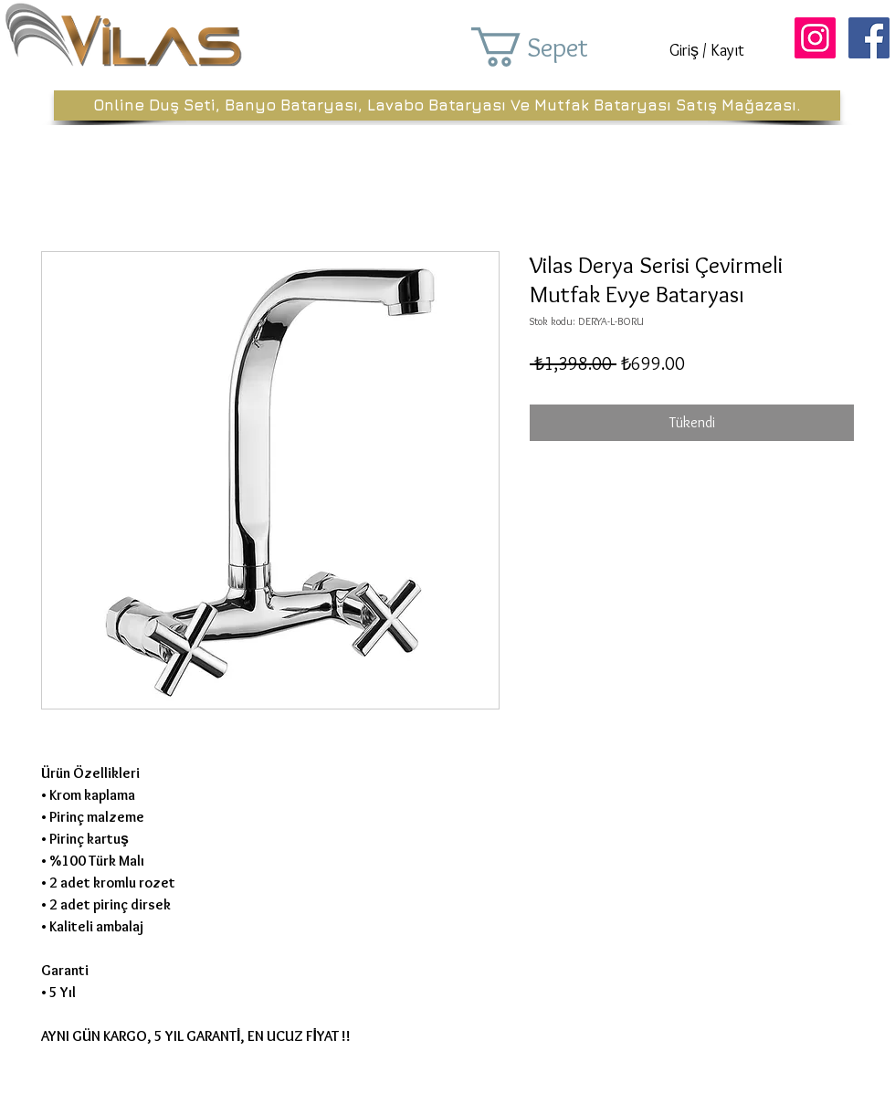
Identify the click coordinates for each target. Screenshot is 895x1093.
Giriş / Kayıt (706, 50)
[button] (555, 47)
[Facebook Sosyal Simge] (869, 37)
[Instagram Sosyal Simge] (815, 37)
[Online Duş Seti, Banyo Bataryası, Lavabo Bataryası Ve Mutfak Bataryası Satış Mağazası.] (447, 105)
